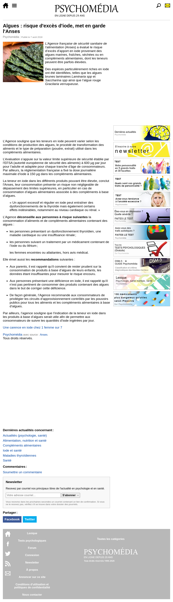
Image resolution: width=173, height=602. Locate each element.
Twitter (29, 519)
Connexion (32, 555)
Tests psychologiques (32, 540)
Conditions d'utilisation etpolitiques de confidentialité (32, 586)
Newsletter (32, 562)
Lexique (32, 533)
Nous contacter (32, 594)
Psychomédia (11, 37)
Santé (7, 460)
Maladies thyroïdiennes (19, 455)
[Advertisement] (56, 112)
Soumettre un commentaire (22, 472)
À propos (32, 569)
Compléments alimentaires (22, 445)
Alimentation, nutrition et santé (24, 440)
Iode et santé (12, 450)
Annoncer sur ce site (32, 577)
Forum (32, 547)
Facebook (12, 519)
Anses (43, 334)
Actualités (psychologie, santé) (25, 435)
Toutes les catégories (110, 539)
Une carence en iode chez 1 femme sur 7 (32, 327)
